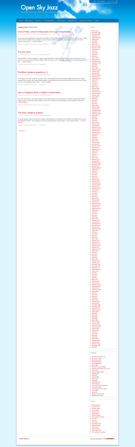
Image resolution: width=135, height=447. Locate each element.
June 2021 (95, 83)
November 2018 (96, 129)
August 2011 (95, 271)
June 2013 (95, 234)
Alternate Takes (96, 408)
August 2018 (95, 134)
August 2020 (95, 97)
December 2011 (96, 264)
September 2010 (96, 289)
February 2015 (96, 200)
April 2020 (94, 103)
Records (94, 377)
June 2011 (95, 274)
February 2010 (96, 301)
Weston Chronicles (97, 394)
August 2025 (95, 39)
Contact (96, 20)
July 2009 (94, 313)
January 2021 (95, 90)
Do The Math (95, 410)
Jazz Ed (94, 370)
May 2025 (94, 42)
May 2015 (94, 195)
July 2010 (94, 293)
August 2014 (95, 210)
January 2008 (95, 342)
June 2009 (95, 315)
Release (94, 378)
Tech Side (94, 383)
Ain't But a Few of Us (97, 356)
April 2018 (94, 139)
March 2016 (95, 178)
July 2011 (94, 272)
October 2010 (95, 288)
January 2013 (95, 242)
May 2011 (94, 276)
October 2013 (95, 227)
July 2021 (94, 81)
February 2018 (96, 142)
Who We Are (29, 20)
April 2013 (94, 237)
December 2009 (96, 305)
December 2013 (96, 223)
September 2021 (96, 78)
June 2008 (95, 333)
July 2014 (94, 212)
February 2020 (96, 107)
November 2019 (96, 112)
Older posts (21, 131)
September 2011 (96, 269)
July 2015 (94, 191)
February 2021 (96, 88)
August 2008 (95, 330)
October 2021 (95, 76)
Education (38, 20)
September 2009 (96, 310)
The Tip (94, 390)
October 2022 (95, 71)
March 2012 (95, 259)
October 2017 (95, 147)
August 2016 (95, 169)
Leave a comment (43, 44)
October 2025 (95, 36)
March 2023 (95, 68)
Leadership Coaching (86, 20)
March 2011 (95, 279)
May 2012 (94, 256)
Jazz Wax (94, 418)
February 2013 (96, 240)
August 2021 (95, 80)
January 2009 (95, 323)
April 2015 (94, 196)
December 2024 (96, 46)
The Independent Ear (44, 34)
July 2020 (94, 98)
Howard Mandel (96, 415)
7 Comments (42, 125)
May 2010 (94, 296)
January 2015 (95, 201)
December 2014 (96, 203)
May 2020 (94, 102)
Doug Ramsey (95, 412)
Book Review (95, 360)
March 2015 (95, 198)
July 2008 (94, 332)
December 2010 (96, 284)
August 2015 (95, 190)
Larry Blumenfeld (96, 423)
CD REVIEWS (95, 361)
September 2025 (96, 37)
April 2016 (94, 176)
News (21, 20)
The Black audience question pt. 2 (33, 72)
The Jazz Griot (24, 52)
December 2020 (96, 91)
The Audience (95, 387)
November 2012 (96, 245)
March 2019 (95, 122)
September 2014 (96, 208)
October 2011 (95, 267)
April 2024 (94, 56)
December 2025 (96, 32)
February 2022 (96, 73)
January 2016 (95, 181)
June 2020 (95, 100)
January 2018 (95, 144)
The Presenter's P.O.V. (98, 388)
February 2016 (96, 179)
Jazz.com (94, 420)
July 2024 (94, 51)
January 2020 (95, 108)
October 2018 (95, 130)
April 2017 (94, 156)
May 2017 (94, 154)
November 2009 (96, 306)
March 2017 (95, 157)
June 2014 (95, 213)
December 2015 (96, 183)
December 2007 (96, 343)
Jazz (94, 439)
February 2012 (96, 261)
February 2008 (96, 340)
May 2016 (94, 174)
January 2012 (95, 262)
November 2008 (96, 327)
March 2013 (95, 239)
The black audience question (30, 112)
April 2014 (94, 217)
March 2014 (95, 218)
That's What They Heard (98, 385)
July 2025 (94, 41)
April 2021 (94, 85)
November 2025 (96, 34)
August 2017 (95, 151)
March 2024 (95, 58)
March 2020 (95, 105)
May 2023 (94, 64)
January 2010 (95, 303)
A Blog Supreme (96, 405)
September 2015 (96, 188)
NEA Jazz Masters (97, 372)
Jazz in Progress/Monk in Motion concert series (39, 92)
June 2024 (95, 53)
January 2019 (95, 125)
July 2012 (94, 252)
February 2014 (96, 220)
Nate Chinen (95, 427)
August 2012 (95, 250)
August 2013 (95, 230)
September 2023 (96, 63)
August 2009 (95, 311)
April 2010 (94, 298)
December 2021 (96, 75)
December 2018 (96, 127)
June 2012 (95, 254)
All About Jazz (95, 406)
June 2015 (95, 193)
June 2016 (95, 173)
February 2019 (96, 124)
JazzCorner (95, 422)
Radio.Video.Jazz (96, 430)
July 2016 (94, 171)
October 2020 (95, 95)
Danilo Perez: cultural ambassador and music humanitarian (44, 31)
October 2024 (95, 49)
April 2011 (94, 278)
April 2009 (94, 318)
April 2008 (94, 337)
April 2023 (94, 66)
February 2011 (96, 281)
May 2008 (94, 335)
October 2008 (95, 328)
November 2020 (96, 93)
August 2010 (95, 291)
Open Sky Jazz (96, 428)
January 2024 (95, 59)
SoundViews (95, 382)
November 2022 (96, 69)
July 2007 (94, 347)
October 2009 (95, 308)
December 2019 (96, 110)
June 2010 (95, 294)
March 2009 (95, 320)
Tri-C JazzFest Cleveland (98, 432)
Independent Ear (72, 20)
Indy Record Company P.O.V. (100, 368)
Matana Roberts (96, 425)
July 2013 (94, 232)
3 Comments (42, 64)
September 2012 (96, 249)
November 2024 (96, 47)
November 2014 (96, 205)
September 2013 (96, 228)
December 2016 (96, 163)
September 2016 (96, 168)
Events (94, 365)
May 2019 (94, 119)
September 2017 (96, 149)
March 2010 (95, 300)
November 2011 (96, 266)
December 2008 (96, 325)
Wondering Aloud (96, 395)
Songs (93, 380)
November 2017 (96, 146)
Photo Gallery (61, 20)
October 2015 (95, 186)
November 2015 (96, 184)
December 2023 (96, 61)
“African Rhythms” (49, 20)
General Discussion (30, 44)
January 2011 (95, 283)
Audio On (113, 1)
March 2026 (95, 31)
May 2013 (94, 235)
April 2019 (94, 120)
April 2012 (94, 257)
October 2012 (95, 247)
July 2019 (94, 117)
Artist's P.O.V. (95, 358)
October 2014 (95, 206)
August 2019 (95, 115)
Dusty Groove (95, 413)
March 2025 (95, 44)
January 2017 (95, 161)
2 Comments (42, 84)
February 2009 (96, 321)
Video (93, 392)
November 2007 (96, 345)
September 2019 (96, 113)
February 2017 (96, 159)
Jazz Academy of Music (98, 417)
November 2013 (96, 225)
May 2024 (94, 54)
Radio (93, 375)
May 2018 (94, 137)
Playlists (94, 373)
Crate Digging (95, 363)
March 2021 (95, 86)
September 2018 (96, 132)
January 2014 (95, 222)
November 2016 (96, 164)
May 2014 (94, 215)
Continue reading (37, 41)
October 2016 (95, 166)
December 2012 (96, 244)
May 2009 (94, 316)
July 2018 (94, 135)
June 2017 (95, 152)
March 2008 (95, 338)
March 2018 (95, 141)
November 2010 (96, 286)
